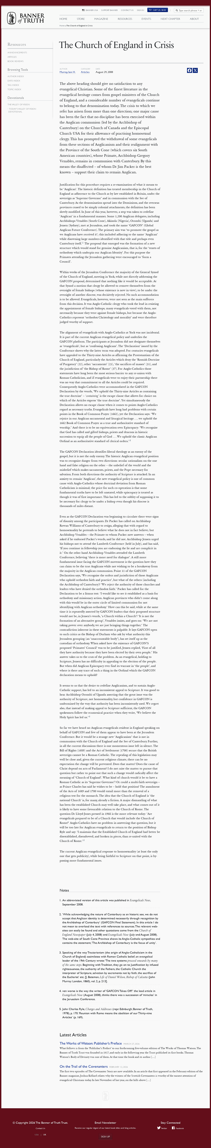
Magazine (101, 19)
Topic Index (15, 89)
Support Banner (111, 11)
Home (62, 27)
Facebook (178, 1128)
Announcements (18, 52)
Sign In (142, 11)
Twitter (162, 1128)
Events (146, 19)
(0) (161, 11)
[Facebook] (189, 70)
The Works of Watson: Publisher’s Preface (91, 1043)
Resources (125, 19)
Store (81, 19)
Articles (85, 72)
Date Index (14, 80)
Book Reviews (16, 61)
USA (37, 1134)
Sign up (105, 1136)
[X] (195, 70)
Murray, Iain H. (68, 72)
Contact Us (129, 11)
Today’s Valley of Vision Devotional (22, 110)
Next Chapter (170, 19)
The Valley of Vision (19, 104)
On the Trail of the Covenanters (84, 1066)
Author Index (16, 76)
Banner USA (94, 11)
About (194, 19)
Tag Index (14, 85)
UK (44, 1134)
